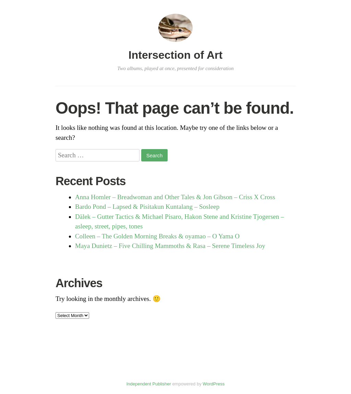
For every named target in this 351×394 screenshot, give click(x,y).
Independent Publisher (148, 383)
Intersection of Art (175, 55)
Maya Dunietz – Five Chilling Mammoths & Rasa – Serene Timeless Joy (170, 245)
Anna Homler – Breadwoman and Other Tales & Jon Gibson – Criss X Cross (175, 197)
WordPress (214, 383)
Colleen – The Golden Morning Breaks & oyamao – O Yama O (157, 236)
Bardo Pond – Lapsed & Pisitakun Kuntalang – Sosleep (147, 206)
